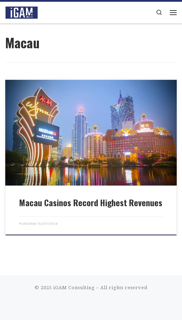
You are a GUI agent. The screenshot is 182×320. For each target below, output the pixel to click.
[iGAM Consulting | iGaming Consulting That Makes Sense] (21, 12)
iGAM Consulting (74, 287)
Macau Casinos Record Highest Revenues (90, 202)
